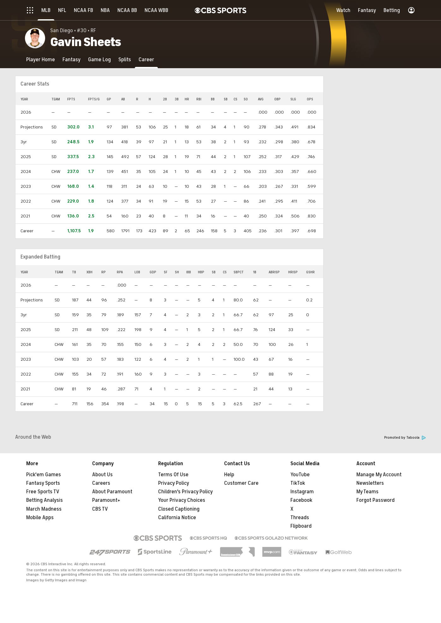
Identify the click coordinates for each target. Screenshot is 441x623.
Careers (101, 483)
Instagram (302, 492)
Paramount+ (106, 500)
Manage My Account (379, 475)
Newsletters (370, 483)
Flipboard (301, 526)
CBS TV (100, 509)
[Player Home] (40, 59)
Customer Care (241, 483)
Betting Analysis (44, 500)
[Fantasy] (71, 59)
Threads (299, 517)
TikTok (297, 483)
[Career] (146, 59)
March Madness (44, 509)
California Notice (177, 517)
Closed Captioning (179, 509)
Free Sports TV (42, 492)
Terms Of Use (173, 475)
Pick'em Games (43, 475)
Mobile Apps (40, 517)
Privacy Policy (173, 483)
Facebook (301, 500)
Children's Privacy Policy (185, 492)
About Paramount (112, 492)
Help (229, 475)
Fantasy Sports (43, 483)
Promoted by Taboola (405, 438)
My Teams (367, 492)
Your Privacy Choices (181, 500)
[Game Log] (99, 59)
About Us (102, 475)
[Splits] (125, 59)
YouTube (300, 475)
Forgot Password (375, 500)
